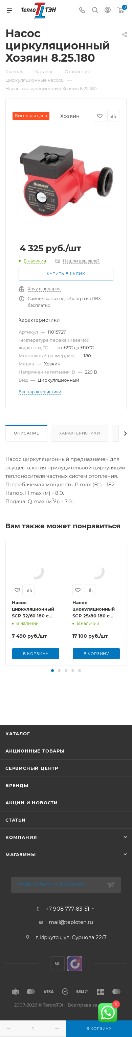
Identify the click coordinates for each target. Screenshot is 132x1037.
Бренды (16, 804)
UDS (74, 982)
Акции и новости (31, 821)
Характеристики (79, 433)
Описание (26, 433)
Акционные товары (35, 769)
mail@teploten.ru (71, 940)
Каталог (17, 752)
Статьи (15, 838)
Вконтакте (57, 982)
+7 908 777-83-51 (67, 927)
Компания (21, 856)
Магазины (20, 873)
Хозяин (70, 116)
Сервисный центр (31, 786)
